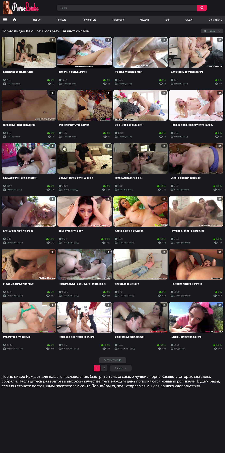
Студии (189, 19)
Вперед (119, 368)
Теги (167, 19)
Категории (118, 19)
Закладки (215, 19)
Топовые (61, 19)
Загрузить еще (112, 360)
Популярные (89, 19)
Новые (37, 19)
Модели (144, 19)
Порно (15, 20)
